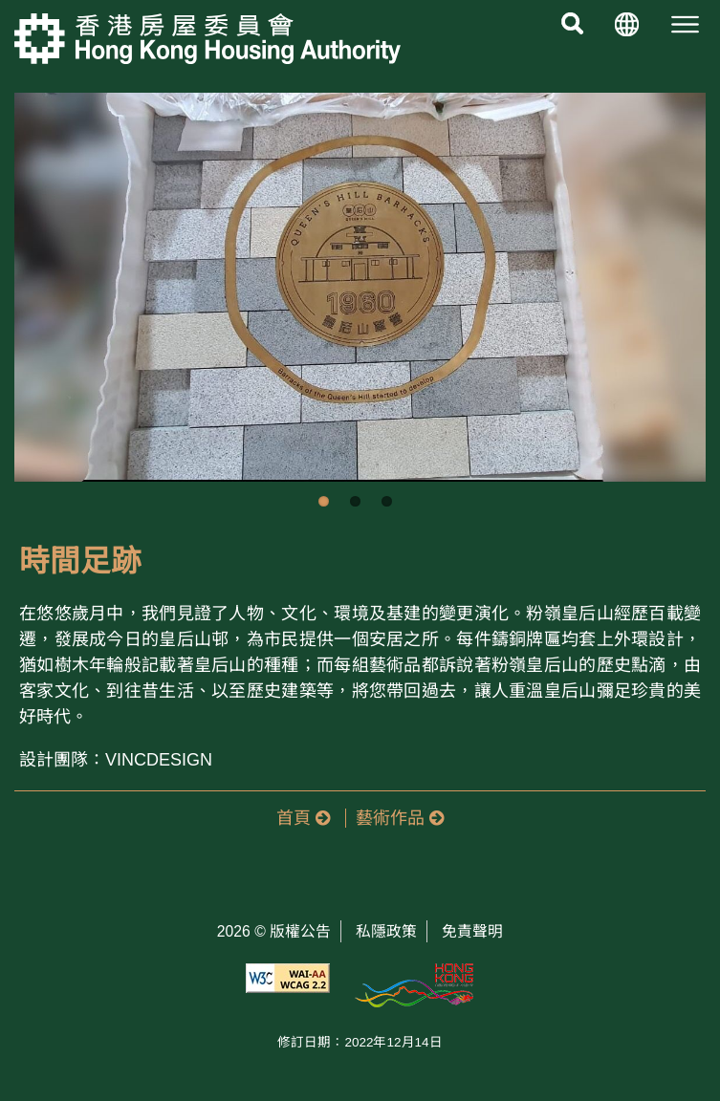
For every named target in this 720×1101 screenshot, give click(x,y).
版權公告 (300, 931)
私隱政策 (386, 931)
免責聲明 (472, 931)
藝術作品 (400, 818)
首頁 (303, 818)
